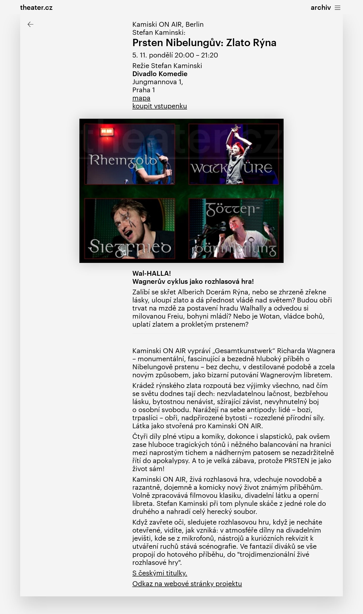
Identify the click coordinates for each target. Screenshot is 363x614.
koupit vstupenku (159, 106)
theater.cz (36, 7)
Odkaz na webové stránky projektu (187, 583)
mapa (141, 98)
